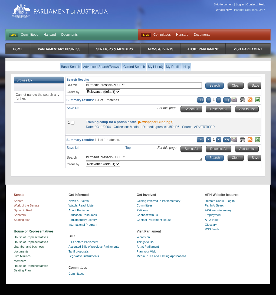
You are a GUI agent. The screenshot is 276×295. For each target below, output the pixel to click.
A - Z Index (212, 219)
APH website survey (218, 210)
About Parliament (79, 210)
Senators (20, 215)
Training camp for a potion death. (111, 122)
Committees (29, 35)
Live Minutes (22, 256)
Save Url (73, 108)
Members (20, 261)
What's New (224, 9)
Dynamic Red (23, 210)
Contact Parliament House (154, 219)
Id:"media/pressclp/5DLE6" (144, 85)
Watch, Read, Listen (81, 205)
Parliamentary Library (82, 219)
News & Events (78, 200)
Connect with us (147, 215)
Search (72, 85)
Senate (18, 200)
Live (146, 35)
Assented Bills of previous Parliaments (93, 246)
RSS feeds (212, 229)
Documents (69, 35)
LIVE (13, 35)
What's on (143, 237)
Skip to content (224, 4)
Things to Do (145, 242)
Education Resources (82, 215)
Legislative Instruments (83, 256)
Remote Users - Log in (220, 200)
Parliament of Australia (59, 11)
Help (262, 4)
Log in (240, 4)
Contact (251, 4)
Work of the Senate (26, 205)
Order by (73, 92)
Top (128, 148)
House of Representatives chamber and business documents (31, 246)
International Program (82, 224)
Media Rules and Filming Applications (161, 256)
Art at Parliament (148, 246)
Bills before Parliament (83, 242)
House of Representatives (31, 237)
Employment (213, 215)
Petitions (142, 210)
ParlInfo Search (215, 205)
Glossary (210, 224)
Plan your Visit (146, 251)
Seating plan (22, 219)
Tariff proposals (78, 251)
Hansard (50, 35)
